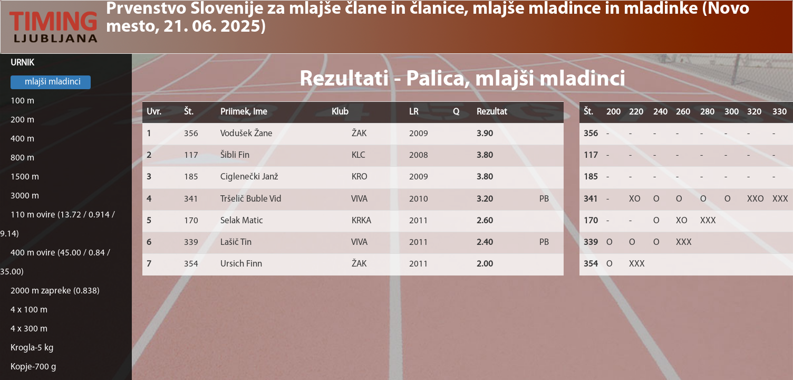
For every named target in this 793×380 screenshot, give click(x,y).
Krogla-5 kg (32, 348)
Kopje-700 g (33, 367)
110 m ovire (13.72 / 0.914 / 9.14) (57, 225)
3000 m (25, 196)
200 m (22, 120)
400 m (22, 139)
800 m (22, 158)
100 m (22, 101)
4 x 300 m (29, 329)
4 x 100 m (29, 310)
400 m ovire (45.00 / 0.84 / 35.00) (55, 263)
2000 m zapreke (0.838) (55, 291)
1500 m (25, 177)
